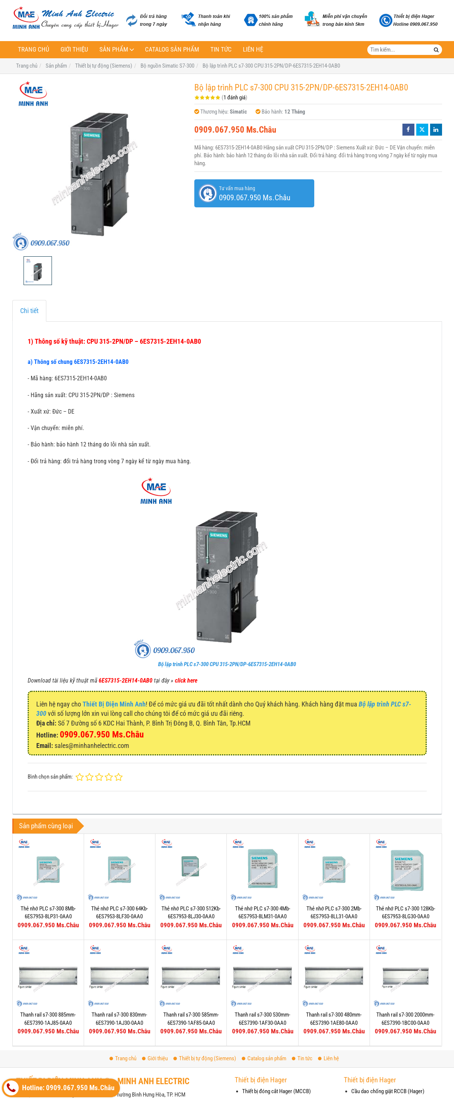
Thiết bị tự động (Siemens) (204, 1058)
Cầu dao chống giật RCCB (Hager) (387, 1091)
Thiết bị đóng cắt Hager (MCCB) (276, 1091)
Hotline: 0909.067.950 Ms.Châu (59, 1087)
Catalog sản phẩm (172, 49)
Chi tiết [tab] (29, 311)
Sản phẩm (113, 49)
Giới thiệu (74, 49)
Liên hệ (253, 49)
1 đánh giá (234, 97)
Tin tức (221, 49)
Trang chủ (33, 49)
